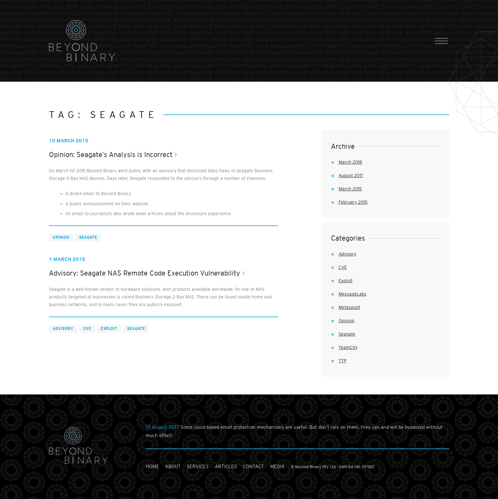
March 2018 (350, 162)
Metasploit (349, 307)
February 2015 (353, 202)
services (198, 466)
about (173, 466)
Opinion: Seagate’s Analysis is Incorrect (110, 155)
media (277, 466)
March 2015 (350, 188)
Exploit (109, 328)
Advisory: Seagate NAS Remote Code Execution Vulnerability (144, 273)
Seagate (88, 237)
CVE (87, 328)
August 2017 (351, 175)
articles (226, 466)
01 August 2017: (163, 427)
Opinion (61, 237)
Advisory (63, 328)
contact (253, 466)
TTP (343, 360)
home (152, 466)
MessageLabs (353, 294)
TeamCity (348, 347)
